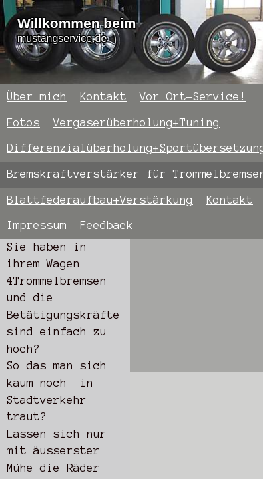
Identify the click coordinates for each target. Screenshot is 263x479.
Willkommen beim (76, 23)
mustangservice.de (62, 38)
